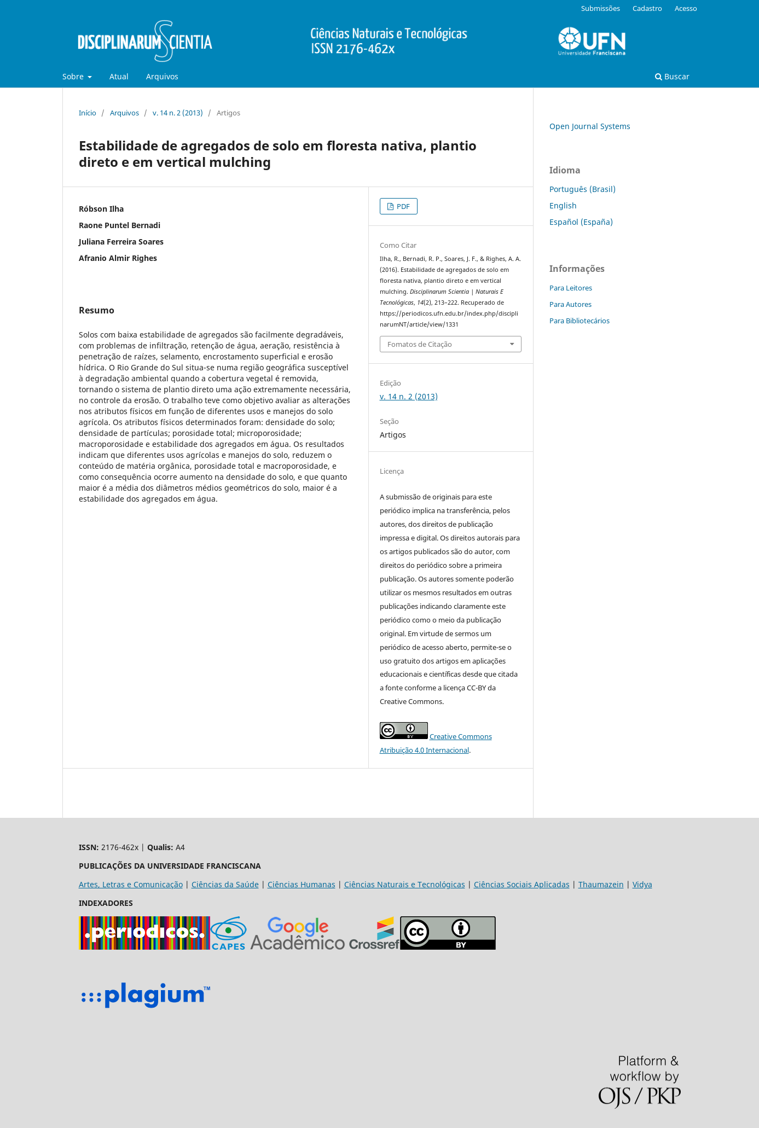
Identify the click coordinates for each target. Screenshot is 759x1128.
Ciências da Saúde (225, 884)
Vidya (642, 884)
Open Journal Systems (589, 126)
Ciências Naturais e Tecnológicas (404, 884)
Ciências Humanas (301, 884)
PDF (402, 206)
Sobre (74, 76)
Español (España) (581, 222)
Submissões (600, 8)
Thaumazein (601, 884)
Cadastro (647, 8)
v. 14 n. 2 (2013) (178, 113)
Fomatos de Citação (419, 344)
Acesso (686, 8)
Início (87, 113)
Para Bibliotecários (579, 320)
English (563, 205)
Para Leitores (570, 288)
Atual (119, 76)
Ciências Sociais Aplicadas (522, 884)
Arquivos (162, 76)
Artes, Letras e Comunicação (131, 884)
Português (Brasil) (582, 189)
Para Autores (570, 304)
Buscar (672, 76)
